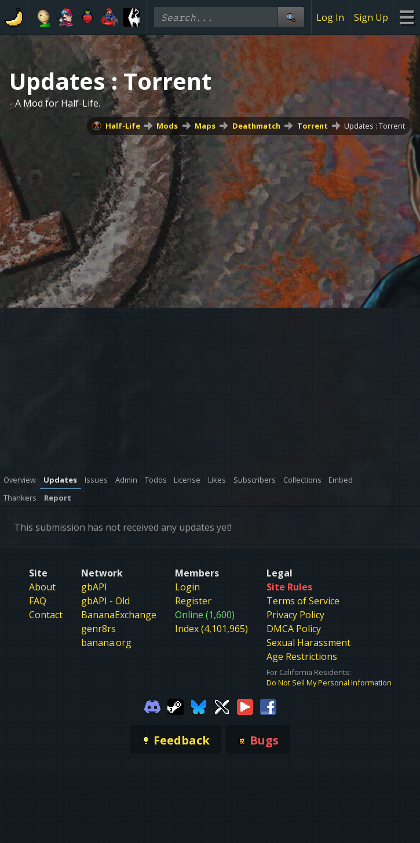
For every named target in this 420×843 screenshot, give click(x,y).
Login (187, 587)
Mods (167, 126)
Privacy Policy (295, 614)
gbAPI (94, 587)
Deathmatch (256, 126)
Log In (330, 17)
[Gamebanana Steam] (175, 705)
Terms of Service (302, 600)
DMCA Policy (293, 628)
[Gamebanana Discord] (152, 705)
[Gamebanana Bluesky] (198, 705)
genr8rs (98, 628)
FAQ (37, 600)
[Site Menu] (406, 17)
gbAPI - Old (105, 600)
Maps (205, 126)
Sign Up (371, 17)
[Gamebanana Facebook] (268, 705)
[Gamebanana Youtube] (245, 705)
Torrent (312, 126)
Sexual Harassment (308, 642)
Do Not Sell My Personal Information (329, 682)
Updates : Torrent (374, 126)
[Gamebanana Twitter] (222, 705)
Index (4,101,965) (211, 628)
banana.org (106, 642)
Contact (46, 614)
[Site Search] (290, 17)
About (42, 587)
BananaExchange (118, 614)
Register (193, 600)
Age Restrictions (301, 656)
